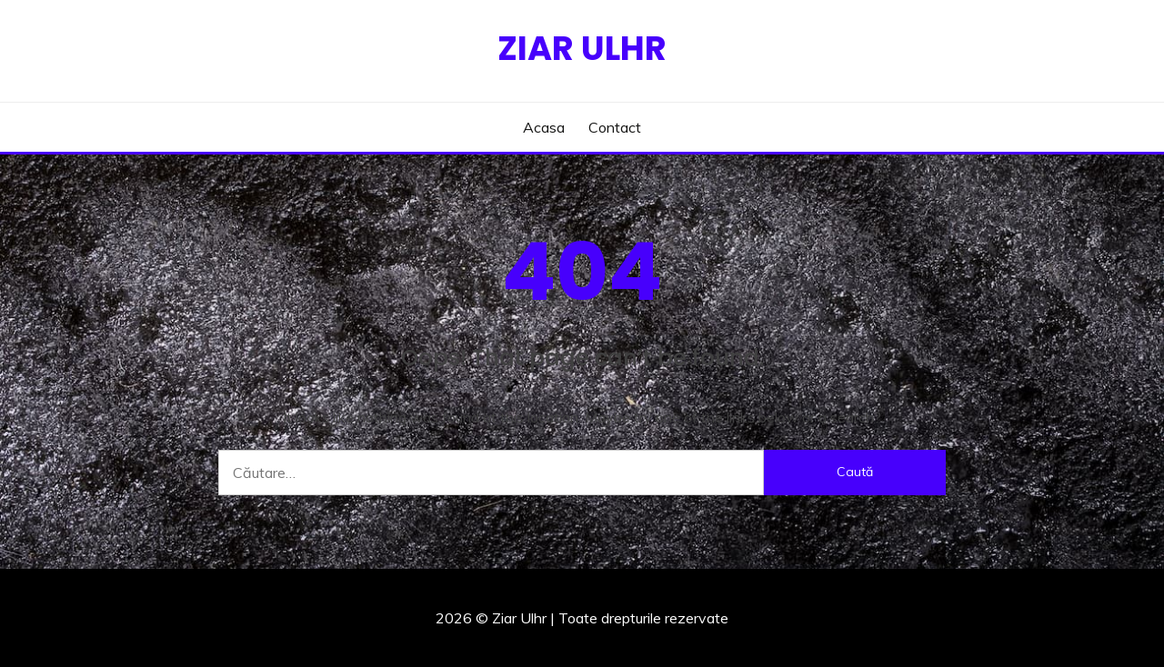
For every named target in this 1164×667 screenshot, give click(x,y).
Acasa (544, 127)
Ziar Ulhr (582, 48)
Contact (614, 127)
